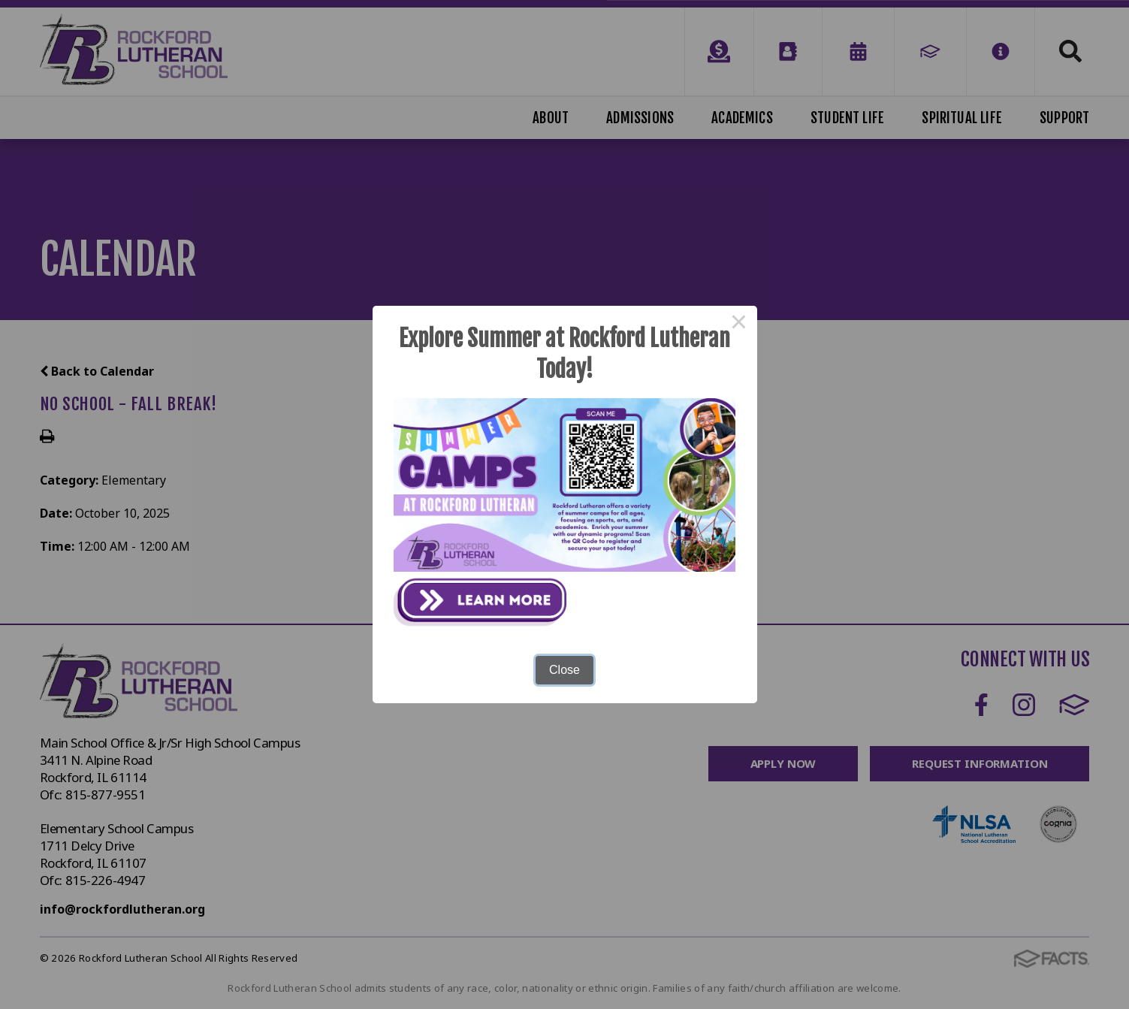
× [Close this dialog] (739, 324)
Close (564, 669)
